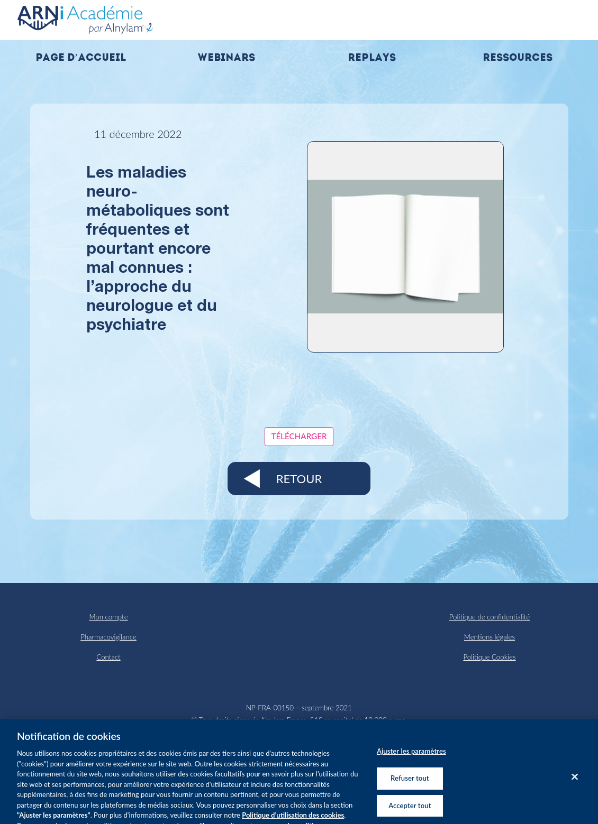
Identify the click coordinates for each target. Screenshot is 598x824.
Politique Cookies (489, 657)
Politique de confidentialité (489, 617)
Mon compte (108, 617)
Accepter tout (409, 808)
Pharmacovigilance (108, 637)
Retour (299, 478)
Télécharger (299, 436)
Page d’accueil (80, 58)
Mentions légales (489, 637)
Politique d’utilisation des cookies (293, 818)
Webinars (226, 58)
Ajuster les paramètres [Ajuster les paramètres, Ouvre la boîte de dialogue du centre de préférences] (411, 755)
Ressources (517, 58)
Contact (108, 657)
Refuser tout (410, 781)
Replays (372, 58)
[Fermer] (574, 780)
